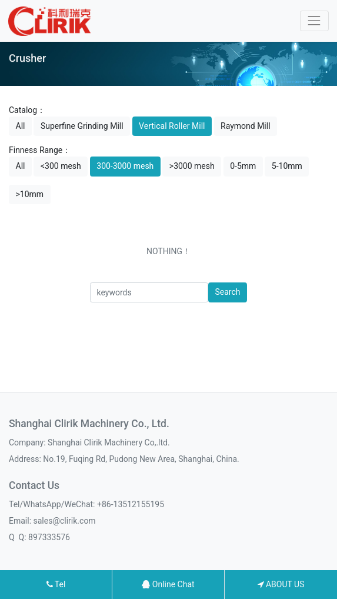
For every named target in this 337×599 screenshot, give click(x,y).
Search (227, 292)
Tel (56, 584)
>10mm (30, 194)
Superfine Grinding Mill (82, 126)
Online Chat (168, 584)
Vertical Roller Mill (172, 126)
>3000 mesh (192, 166)
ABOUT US (281, 584)
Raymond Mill (246, 126)
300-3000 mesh (125, 166)
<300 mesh (61, 166)
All (20, 126)
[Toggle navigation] (314, 21)
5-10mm (287, 166)
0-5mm (243, 166)
